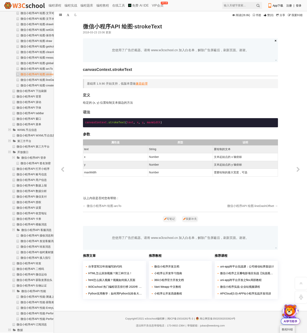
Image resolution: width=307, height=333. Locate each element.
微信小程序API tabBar (30, 113)
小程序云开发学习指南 (168, 273)
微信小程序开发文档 (166, 266)
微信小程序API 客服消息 (36, 230)
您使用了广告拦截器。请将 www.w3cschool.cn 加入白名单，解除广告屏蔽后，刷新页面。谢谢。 (180, 50)
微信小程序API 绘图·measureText (41, 57)
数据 (20, 330)
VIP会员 (158, 4)
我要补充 (190, 218)
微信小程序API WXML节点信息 (36, 135)
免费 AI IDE (138, 5)
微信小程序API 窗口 (29, 118)
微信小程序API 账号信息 (32, 174)
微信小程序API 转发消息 (35, 246)
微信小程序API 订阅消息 (32, 324)
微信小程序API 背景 (29, 96)
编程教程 (102, 5)
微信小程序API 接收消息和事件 (39, 235)
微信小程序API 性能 (33, 291)
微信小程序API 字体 (29, 107)
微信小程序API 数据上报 (32, 185)
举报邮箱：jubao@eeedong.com (206, 325)
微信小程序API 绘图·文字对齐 (38, 13)
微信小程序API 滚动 (29, 102)
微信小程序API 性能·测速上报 (38, 296)
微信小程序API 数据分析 (32, 191)
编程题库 (86, 5)
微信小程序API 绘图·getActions (39, 46)
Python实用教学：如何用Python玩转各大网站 (115, 293)
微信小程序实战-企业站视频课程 (240, 286)
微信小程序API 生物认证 (32, 285)
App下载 (275, 5)
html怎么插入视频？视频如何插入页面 (111, 280)
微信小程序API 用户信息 (32, 179)
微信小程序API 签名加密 (35, 163)
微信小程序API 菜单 (29, 124)
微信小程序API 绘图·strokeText (39, 74)
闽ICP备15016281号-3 (180, 318)
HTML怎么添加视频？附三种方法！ (110, 273)
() (268, 15)
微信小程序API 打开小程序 (33, 168)
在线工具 (118, 5)
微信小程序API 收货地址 (32, 213)
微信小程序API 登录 (33, 157)
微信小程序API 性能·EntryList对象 (41, 307)
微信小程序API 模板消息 (32, 224)
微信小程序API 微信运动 (32, 274)
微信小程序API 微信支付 (32, 196)
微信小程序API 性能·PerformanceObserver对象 (49, 318)
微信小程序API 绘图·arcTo (36, 68)
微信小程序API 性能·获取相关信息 (41, 302)
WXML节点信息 (27, 129)
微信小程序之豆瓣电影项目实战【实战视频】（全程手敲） (247, 273)
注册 (289, 5)
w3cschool (151, 318)
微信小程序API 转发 (29, 263)
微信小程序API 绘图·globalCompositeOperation (49, 63)
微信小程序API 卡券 (29, 218)
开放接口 (22, 152)
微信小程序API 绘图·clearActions (40, 52)
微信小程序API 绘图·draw (36, 40)
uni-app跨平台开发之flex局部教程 (241, 280)
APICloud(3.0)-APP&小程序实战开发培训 (245, 293)
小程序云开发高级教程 (168, 293)
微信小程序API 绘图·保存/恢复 (39, 35)
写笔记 (169, 218)
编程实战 (70, 5)
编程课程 (55, 5)
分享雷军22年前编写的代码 (105, 266)
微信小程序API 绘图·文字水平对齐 (41, 18)
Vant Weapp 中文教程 (167, 286)
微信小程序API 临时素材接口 (38, 252)
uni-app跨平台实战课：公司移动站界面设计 (247, 266)
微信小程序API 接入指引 (35, 257)
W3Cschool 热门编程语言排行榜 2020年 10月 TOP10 (115, 286)
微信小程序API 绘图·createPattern (41, 85)
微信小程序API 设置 (29, 207)
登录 (298, 5)
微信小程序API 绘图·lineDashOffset (42, 79)
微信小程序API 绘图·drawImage (40, 24)
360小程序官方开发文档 (169, 280)
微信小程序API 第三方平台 (33, 146)
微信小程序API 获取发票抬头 (34, 280)
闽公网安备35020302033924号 (215, 318)
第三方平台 (24, 141)
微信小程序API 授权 (29, 202)
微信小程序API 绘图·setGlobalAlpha (42, 29)
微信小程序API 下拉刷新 (32, 91)
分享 (280, 15)
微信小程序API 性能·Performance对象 (44, 313)
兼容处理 (142, 83)
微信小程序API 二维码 (30, 268)
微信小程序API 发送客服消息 (38, 241)
